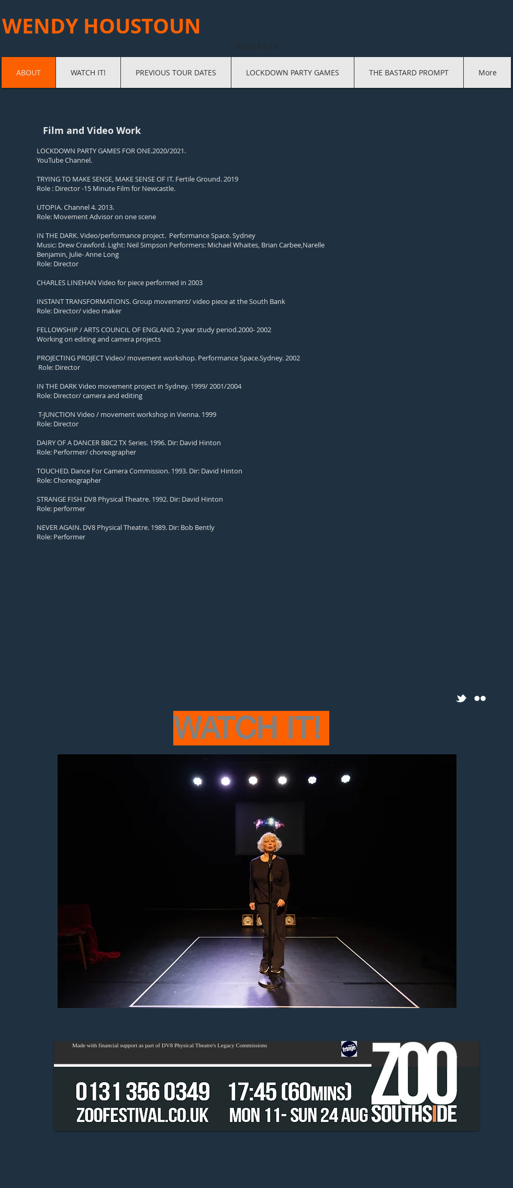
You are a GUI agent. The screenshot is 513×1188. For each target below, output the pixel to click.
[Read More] (256, 46)
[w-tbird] (461, 698)
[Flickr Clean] (480, 698)
